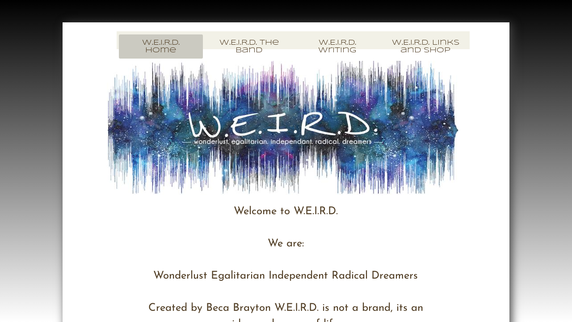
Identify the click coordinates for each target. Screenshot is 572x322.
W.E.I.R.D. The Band (249, 46)
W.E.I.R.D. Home (161, 46)
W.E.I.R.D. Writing (337, 46)
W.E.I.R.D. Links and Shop (425, 46)
